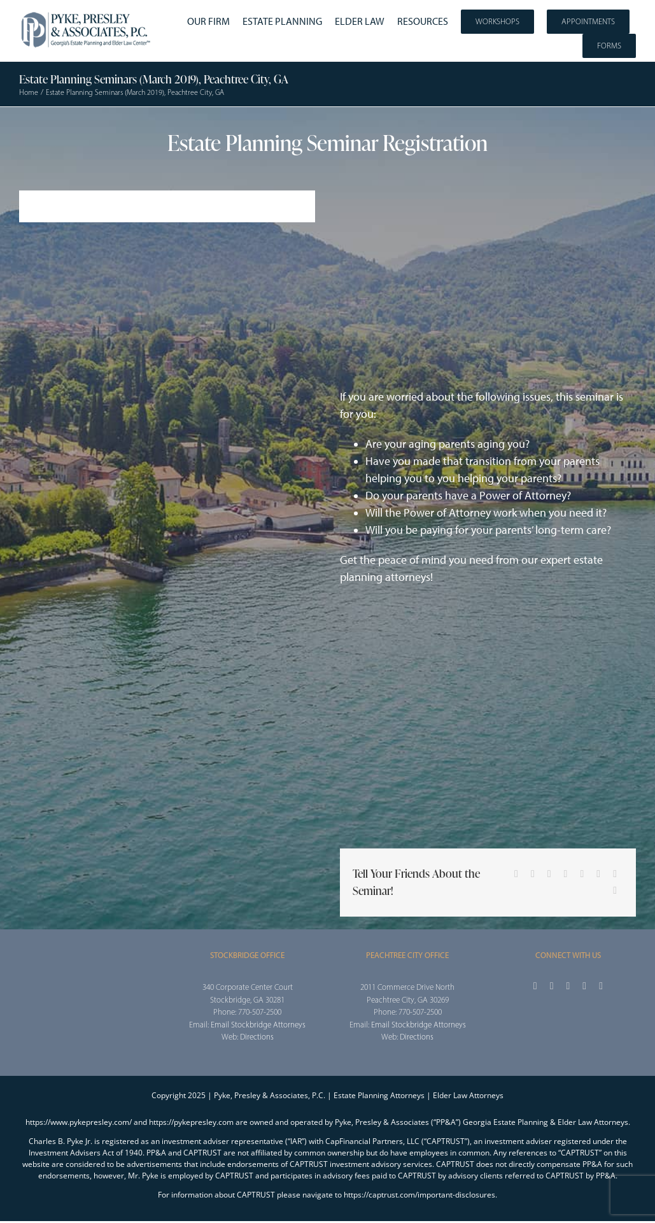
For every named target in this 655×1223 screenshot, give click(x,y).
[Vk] (615, 874)
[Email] (615, 890)
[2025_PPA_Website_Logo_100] (87, 12)
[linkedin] (601, 986)
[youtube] (584, 986)
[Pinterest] (598, 874)
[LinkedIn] (566, 874)
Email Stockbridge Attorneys (258, 1024)
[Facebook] (516, 874)
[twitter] (552, 986)
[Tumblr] (582, 874)
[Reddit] (549, 874)
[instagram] (568, 986)
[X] (533, 874)
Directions (257, 1036)
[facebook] (535, 986)
